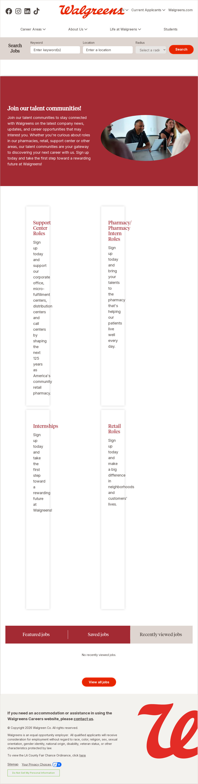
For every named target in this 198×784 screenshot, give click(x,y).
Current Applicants (146, 10)
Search (181, 49)
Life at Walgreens (123, 29)
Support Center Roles (42, 228)
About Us (75, 29)
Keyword (36, 42)
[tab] (36, 635)
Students (170, 29)
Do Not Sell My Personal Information (33, 772)
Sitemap (12, 764)
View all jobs (99, 682)
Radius (140, 42)
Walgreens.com (180, 10)
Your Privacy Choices (42, 764)
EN (122, 10)
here (82, 755)
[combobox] (108, 49)
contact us (83, 719)
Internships (45, 426)
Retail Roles (114, 428)
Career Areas (31, 29)
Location (89, 42)
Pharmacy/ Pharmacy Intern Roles (120, 231)
